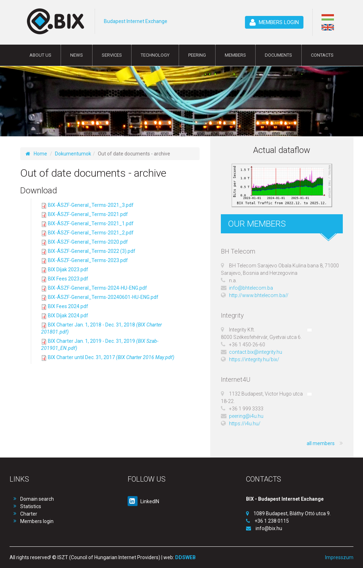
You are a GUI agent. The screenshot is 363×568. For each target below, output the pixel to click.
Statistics (30, 506)
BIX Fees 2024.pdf (68, 306)
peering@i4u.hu (246, 416)
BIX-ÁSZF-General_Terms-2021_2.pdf (91, 232)
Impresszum (339, 557)
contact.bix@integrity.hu (255, 352)
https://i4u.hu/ (245, 423)
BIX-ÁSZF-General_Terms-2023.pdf (88, 260)
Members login (37, 521)
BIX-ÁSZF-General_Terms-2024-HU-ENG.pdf (97, 288)
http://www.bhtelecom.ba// (259, 295)
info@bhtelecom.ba (251, 288)
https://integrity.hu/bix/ (254, 359)
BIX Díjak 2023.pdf (68, 269)
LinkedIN (143, 501)
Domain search (37, 499)
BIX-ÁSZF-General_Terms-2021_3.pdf (91, 205)
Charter (28, 514)
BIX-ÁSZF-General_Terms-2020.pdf (88, 242)
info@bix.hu (269, 528)
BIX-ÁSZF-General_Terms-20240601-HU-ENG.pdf (103, 297)
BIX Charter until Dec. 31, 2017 (111, 357)
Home (36, 154)
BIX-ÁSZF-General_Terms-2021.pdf (88, 214)
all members (325, 443)
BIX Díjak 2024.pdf (68, 315)
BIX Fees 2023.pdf (68, 279)
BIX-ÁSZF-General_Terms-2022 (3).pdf (91, 251)
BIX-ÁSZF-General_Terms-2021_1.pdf (91, 223)
